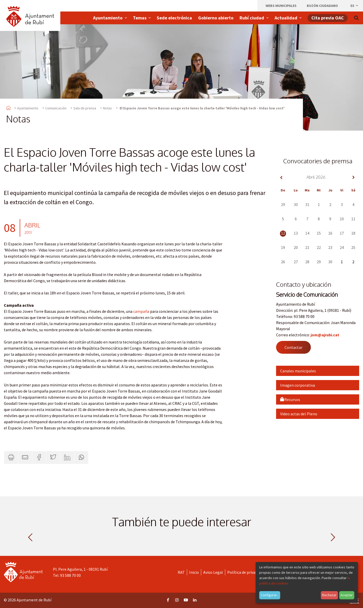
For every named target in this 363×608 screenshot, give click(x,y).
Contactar (293, 347)
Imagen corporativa (297, 385)
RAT (181, 572)
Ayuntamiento (27, 108)
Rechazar (329, 595)
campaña (141, 311)
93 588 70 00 (70, 575)
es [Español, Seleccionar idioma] (354, 5)
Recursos (290, 399)
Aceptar (347, 595)
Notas (107, 108)
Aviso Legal (213, 572)
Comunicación (55, 108)
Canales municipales (298, 370)
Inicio (194, 572)
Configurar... (270, 595)
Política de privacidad (245, 572)
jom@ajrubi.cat (325, 334)
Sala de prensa (84, 108)
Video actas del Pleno (298, 413)
